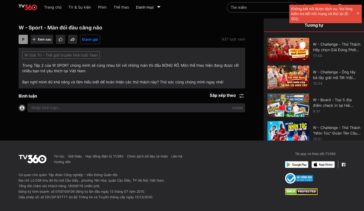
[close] (356, 13)
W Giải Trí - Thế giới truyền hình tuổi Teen (61, 55)
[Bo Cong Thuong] (299, 178)
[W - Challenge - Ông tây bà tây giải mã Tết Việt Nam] (314, 77)
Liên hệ (176, 156)
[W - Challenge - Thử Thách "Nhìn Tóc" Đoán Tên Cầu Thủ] (314, 133)
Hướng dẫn (62, 162)
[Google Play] (296, 164)
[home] (28, 7)
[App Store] (323, 164)
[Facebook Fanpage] (343, 165)
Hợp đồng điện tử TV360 (104, 156)
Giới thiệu (75, 156)
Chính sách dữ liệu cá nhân (147, 156)
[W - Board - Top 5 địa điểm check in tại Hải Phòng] (314, 105)
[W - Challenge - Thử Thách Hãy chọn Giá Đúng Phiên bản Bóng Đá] (314, 49)
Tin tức (59, 156)
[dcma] (301, 193)
